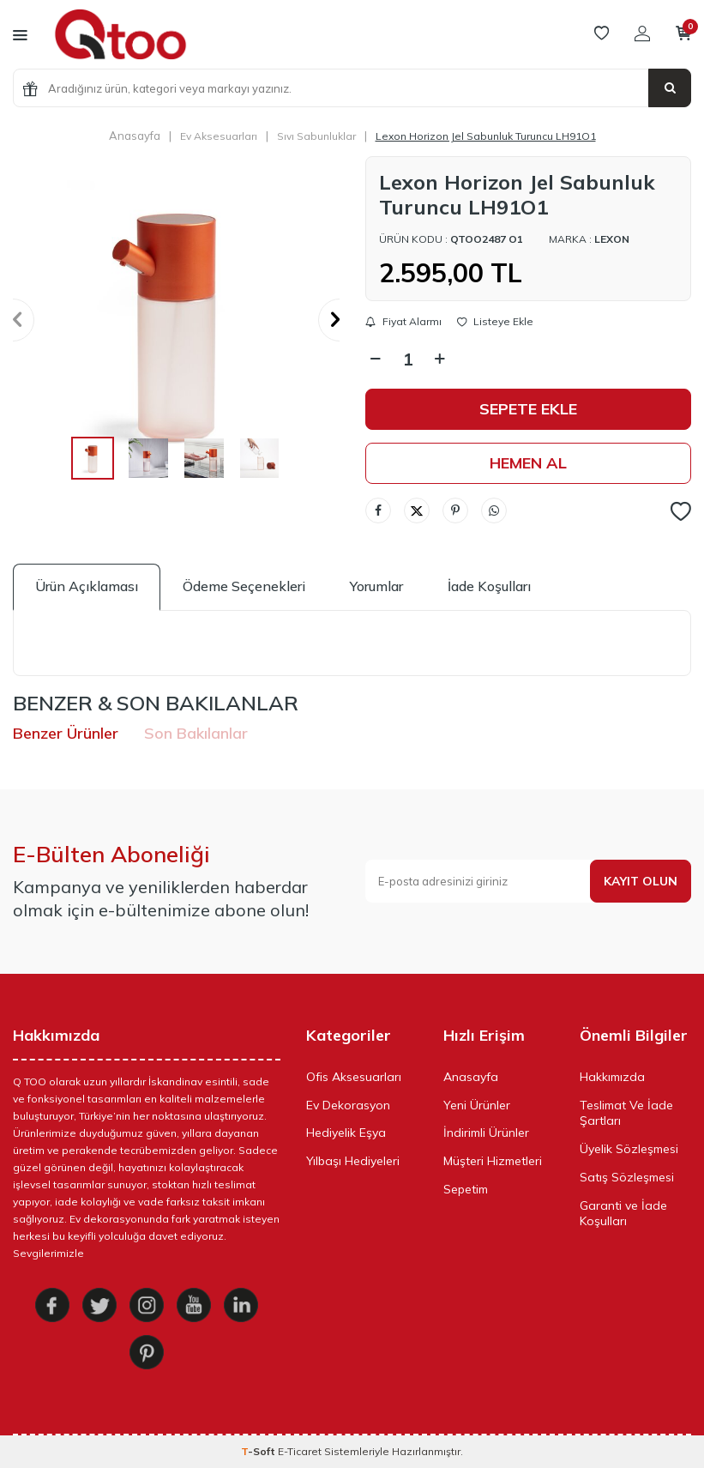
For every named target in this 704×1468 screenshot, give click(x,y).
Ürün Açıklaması (86, 586)
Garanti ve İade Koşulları (623, 1213)
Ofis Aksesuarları (353, 1076)
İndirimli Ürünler (486, 1132)
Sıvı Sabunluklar (316, 136)
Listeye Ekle (495, 322)
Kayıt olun (640, 881)
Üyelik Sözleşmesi (629, 1149)
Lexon (611, 239)
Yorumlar (376, 586)
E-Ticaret (300, 1451)
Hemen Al (528, 463)
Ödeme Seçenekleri (244, 586)
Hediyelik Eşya (346, 1132)
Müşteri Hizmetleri (492, 1161)
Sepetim (465, 1189)
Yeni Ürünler (476, 1105)
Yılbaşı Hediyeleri (353, 1161)
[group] (176, 319)
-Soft (259, 1451)
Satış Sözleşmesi (627, 1177)
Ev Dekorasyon (348, 1105)
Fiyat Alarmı (403, 322)
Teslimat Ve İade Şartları (626, 1113)
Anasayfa (134, 135)
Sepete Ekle (528, 409)
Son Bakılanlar (196, 733)
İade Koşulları (489, 586)
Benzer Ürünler (65, 733)
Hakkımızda (612, 1076)
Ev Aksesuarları (218, 136)
